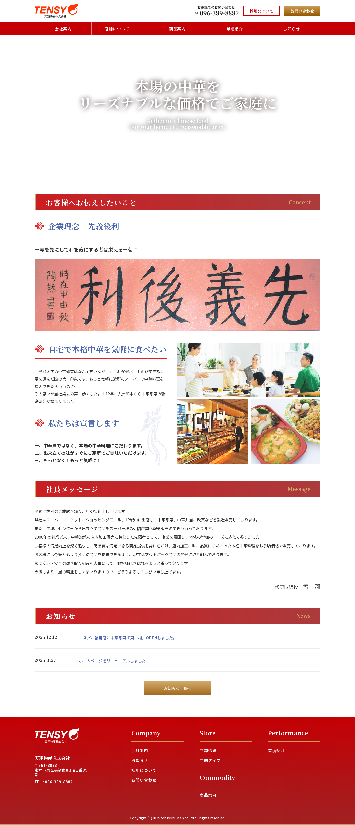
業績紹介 (234, 29)
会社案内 (63, 29)
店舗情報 (208, 750)
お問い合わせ (144, 780)
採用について (144, 770)
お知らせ (292, 29)
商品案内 (177, 29)
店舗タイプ (210, 760)
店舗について (117, 29)
